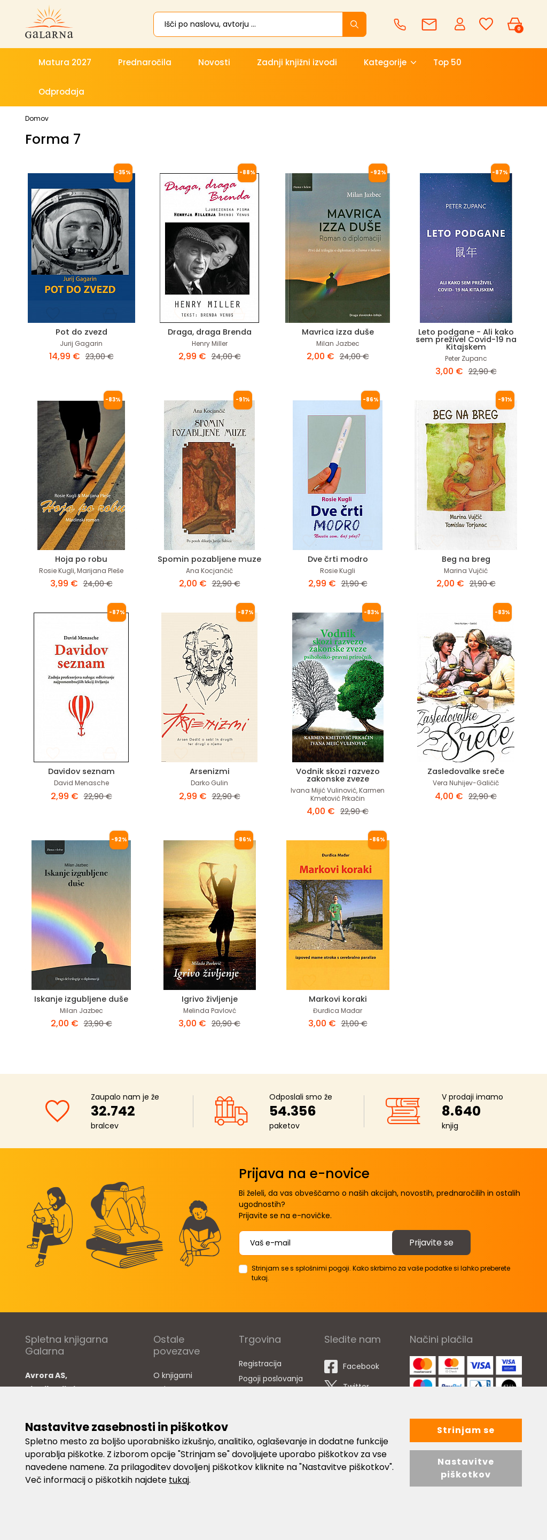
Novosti (214, 62)
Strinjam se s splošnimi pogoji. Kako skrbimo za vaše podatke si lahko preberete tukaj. (381, 1273)
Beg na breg (466, 558)
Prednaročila (144, 62)
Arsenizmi (209, 771)
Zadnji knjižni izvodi (297, 62)
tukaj (179, 1480)
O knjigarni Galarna (172, 1382)
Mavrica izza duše (337, 331)
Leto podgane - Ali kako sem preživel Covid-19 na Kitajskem (466, 339)
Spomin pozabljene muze (210, 558)
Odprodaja (61, 91)
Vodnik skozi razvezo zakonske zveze (338, 774)
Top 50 (447, 62)
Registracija (260, 1363)
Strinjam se (466, 1430)
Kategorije (385, 62)
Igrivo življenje (209, 998)
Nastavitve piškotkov (465, 1468)
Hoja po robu (81, 558)
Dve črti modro (338, 558)
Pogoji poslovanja (271, 1378)
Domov (37, 118)
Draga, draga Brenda (209, 331)
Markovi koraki (338, 998)
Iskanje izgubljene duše (81, 998)
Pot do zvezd (81, 331)
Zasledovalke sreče (466, 771)
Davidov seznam (81, 771)
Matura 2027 (64, 62)
